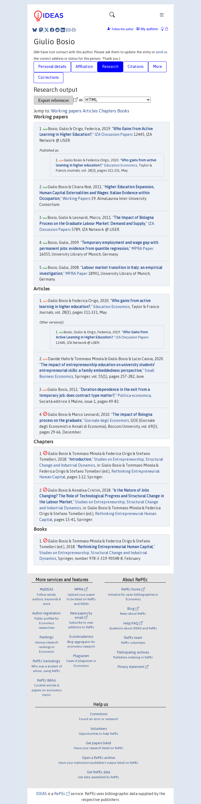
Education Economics (120, 165)
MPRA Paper (142, 248)
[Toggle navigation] (112, 16)
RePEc (62, 794)
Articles (90, 110)
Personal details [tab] (52, 66)
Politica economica (134, 395)
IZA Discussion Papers (114, 134)
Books (123, 110)
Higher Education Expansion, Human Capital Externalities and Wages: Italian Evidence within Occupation (96, 193)
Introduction (80, 459)
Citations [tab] (136, 66)
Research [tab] (110, 66)
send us (161, 52)
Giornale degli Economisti (107, 420)
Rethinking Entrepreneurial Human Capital (115, 547)
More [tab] (157, 66)
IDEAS (41, 794)
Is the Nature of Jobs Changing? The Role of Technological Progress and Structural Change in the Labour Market (101, 496)
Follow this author (123, 29)
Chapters (107, 110)
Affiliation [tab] (84, 66)
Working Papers (76, 198)
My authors (147, 29)
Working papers (66, 110)
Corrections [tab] (48, 77)
